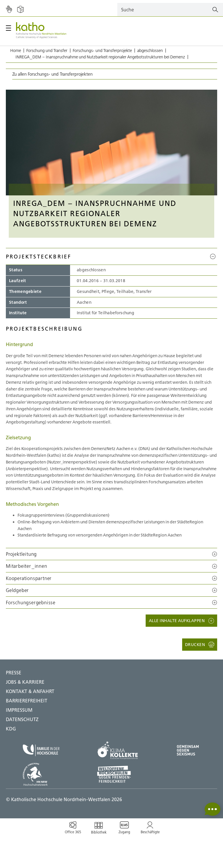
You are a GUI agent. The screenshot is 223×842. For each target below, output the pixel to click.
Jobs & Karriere (25, 682)
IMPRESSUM (19, 710)
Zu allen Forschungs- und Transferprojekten (52, 74)
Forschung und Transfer (46, 50)
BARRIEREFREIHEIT (26, 701)
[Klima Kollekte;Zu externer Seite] (117, 750)
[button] (111, 554)
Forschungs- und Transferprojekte (102, 50)
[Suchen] (215, 9)
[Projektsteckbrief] (213, 256)
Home (15, 50)
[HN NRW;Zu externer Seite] (41, 774)
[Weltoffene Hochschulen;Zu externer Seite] (117, 774)
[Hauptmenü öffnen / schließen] (8, 28)
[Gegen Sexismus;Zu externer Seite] (187, 750)
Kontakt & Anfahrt (30, 691)
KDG (11, 729)
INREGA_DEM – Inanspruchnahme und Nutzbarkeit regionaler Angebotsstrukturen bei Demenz (100, 57)
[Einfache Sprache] (20, 9)
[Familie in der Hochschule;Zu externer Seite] (41, 750)
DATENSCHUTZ (22, 719)
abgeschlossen (150, 50)
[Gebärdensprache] (9, 9)
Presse (13, 673)
